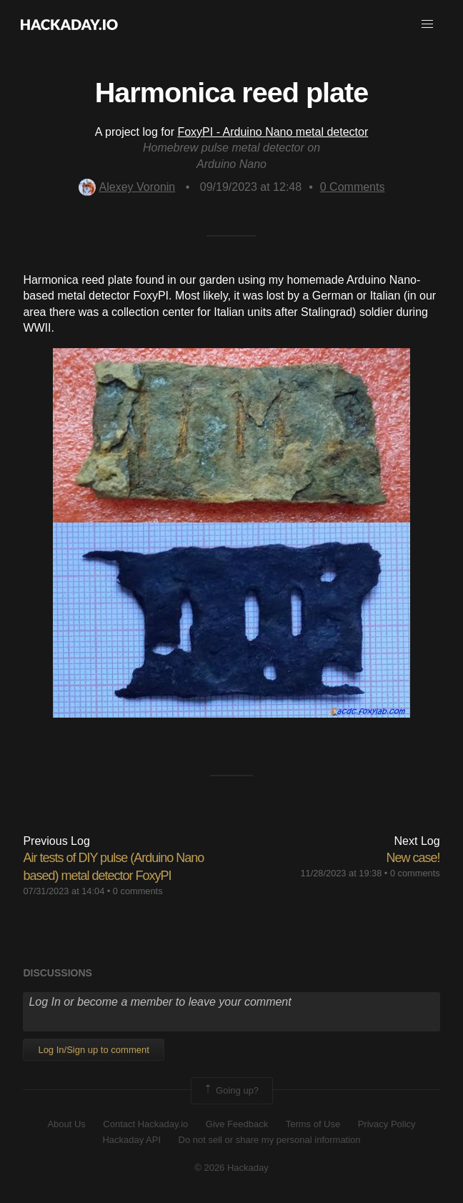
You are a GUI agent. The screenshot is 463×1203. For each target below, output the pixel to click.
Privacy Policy (387, 1124)
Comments (352, 187)
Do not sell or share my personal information (270, 1139)
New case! (413, 858)
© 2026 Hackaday (231, 1167)
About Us (66, 1124)
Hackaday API (131, 1139)
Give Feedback (237, 1124)
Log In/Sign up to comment (93, 1049)
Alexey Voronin (127, 187)
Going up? (230, 1091)
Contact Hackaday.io (145, 1124)
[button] (427, 24)
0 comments (138, 891)
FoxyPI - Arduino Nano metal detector (272, 132)
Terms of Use (313, 1124)
